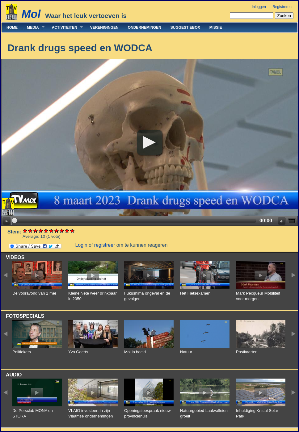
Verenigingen (104, 27)
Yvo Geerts (78, 352)
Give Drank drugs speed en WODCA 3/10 (35, 230)
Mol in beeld (135, 352)
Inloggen (259, 7)
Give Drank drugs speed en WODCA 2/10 (30, 230)
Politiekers (21, 352)
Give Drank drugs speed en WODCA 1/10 (25, 230)
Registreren (282, 7)
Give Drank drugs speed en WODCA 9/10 (67, 230)
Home (12, 27)
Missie (215, 27)
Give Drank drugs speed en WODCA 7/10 (56, 230)
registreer (104, 245)
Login (81, 245)
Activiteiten (65, 27)
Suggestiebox (185, 27)
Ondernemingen (144, 27)
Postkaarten (246, 352)
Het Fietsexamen (195, 293)
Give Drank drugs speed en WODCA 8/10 (62, 230)
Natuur (186, 352)
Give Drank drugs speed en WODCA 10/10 (72, 230)
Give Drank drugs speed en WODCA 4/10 (41, 230)
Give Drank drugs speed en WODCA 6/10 (51, 230)
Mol (30, 14)
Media (33, 27)
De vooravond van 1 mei (34, 293)
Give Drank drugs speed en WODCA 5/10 (46, 230)
